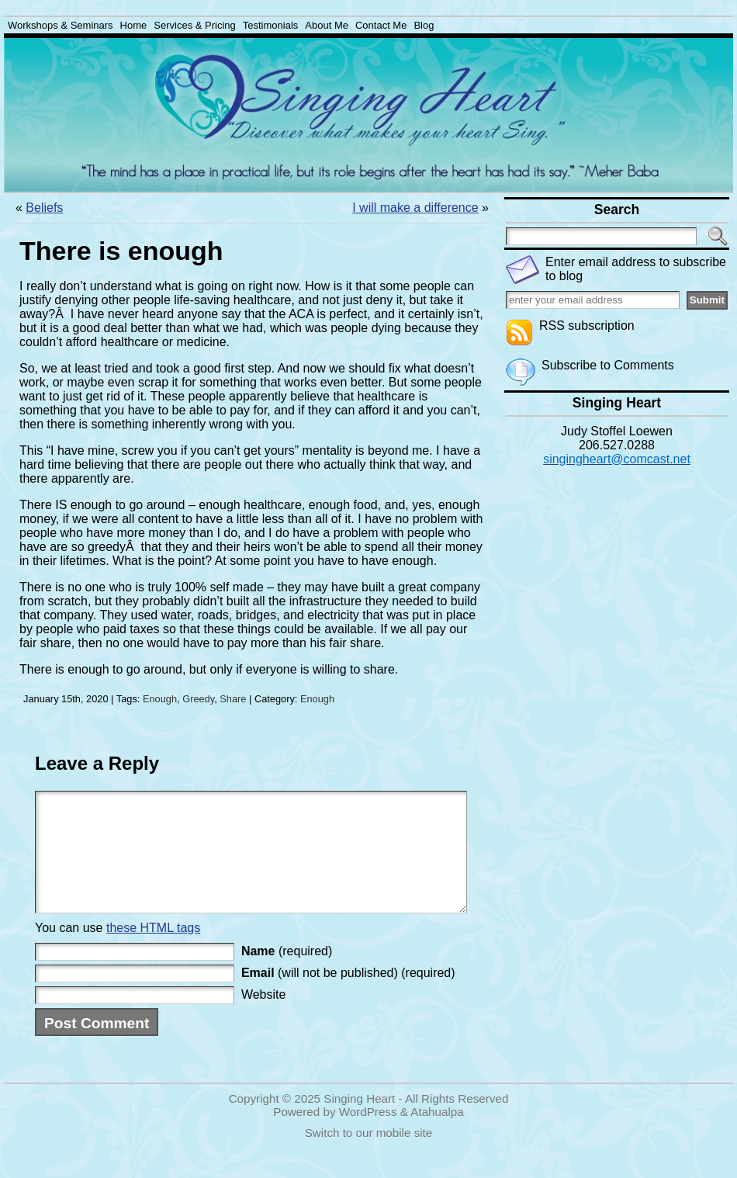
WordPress (368, 1135)
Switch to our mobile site (369, 1155)
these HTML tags (153, 951)
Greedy (198, 699)
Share (233, 699)
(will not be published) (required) (348, 996)
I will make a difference (415, 207)
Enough (160, 699)
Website (263, 1017)
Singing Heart (359, 1121)
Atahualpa (436, 1135)
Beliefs (44, 207)
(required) (286, 974)
